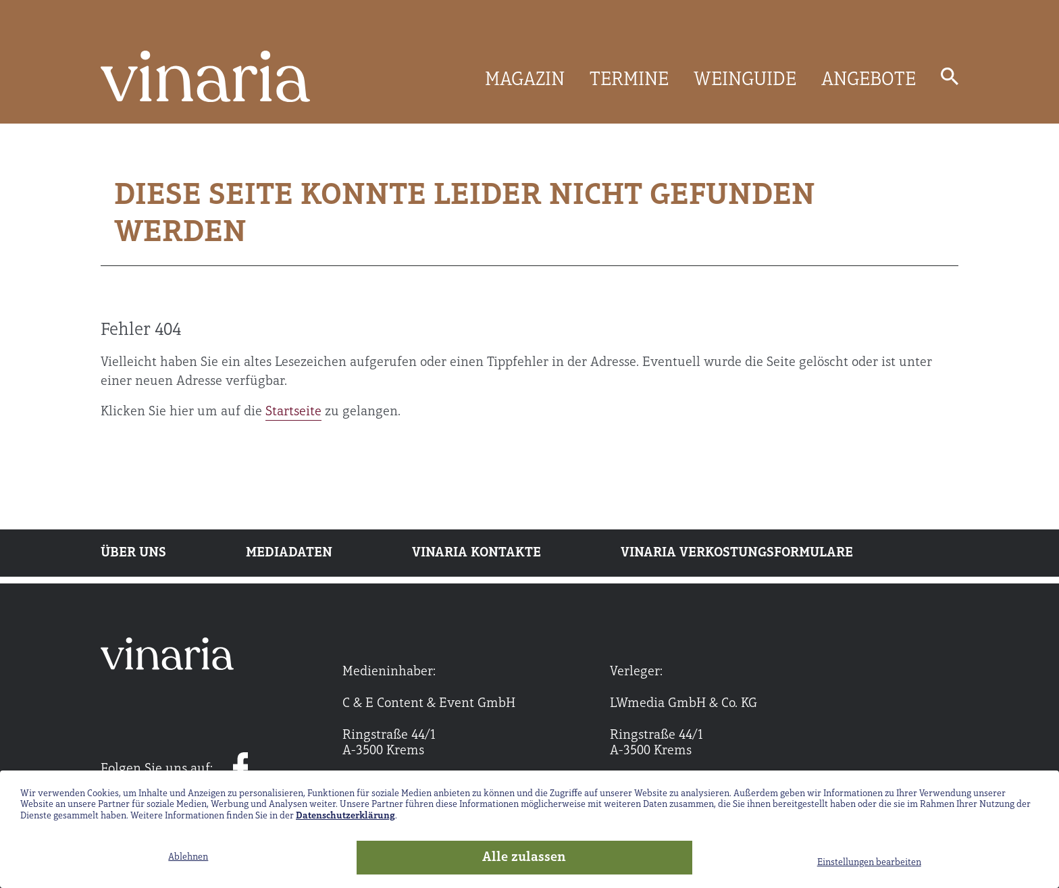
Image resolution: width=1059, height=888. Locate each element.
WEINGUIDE (745, 80)
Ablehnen (188, 857)
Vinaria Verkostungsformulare (737, 553)
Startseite (293, 412)
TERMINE (629, 80)
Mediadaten (289, 553)
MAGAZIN (525, 80)
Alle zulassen (524, 857)
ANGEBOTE (868, 80)
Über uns (133, 553)
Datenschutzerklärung (345, 816)
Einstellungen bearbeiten (869, 863)
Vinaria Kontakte (476, 553)
